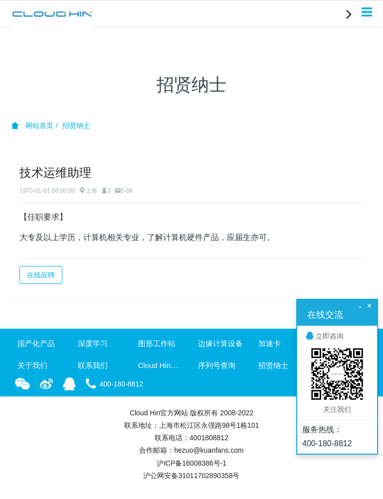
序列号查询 (216, 365)
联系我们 (93, 365)
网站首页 (32, 125)
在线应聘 (41, 275)
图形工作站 (157, 343)
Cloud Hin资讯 (161, 365)
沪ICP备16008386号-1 (191, 463)
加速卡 (269, 343)
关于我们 (32, 365)
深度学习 (93, 343)
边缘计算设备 (220, 343)
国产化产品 (36, 343)
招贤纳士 (76, 125)
